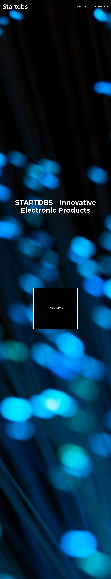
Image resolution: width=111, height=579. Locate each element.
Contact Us (101, 6)
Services (81, 6)
